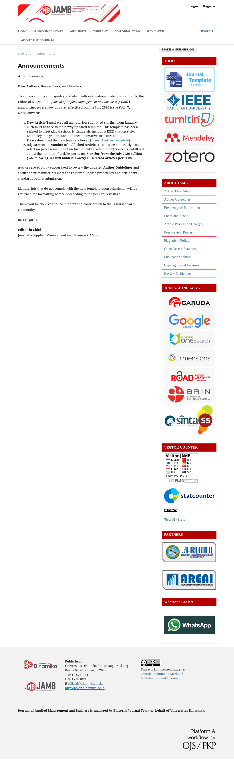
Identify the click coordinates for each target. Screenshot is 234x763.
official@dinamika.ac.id (85, 683)
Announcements (48, 31)
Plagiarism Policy (176, 240)
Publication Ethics (177, 257)
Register (209, 6)
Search (205, 31)
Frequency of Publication (182, 207)
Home (23, 31)
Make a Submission (178, 49)
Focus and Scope (176, 216)
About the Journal (38, 40)
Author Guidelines (177, 199)
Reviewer (155, 31)
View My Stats (175, 519)
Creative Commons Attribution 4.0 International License (163, 676)
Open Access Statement (181, 249)
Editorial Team (127, 31)
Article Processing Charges (183, 224)
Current (100, 31)
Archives (78, 31)
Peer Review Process (179, 232)
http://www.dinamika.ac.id (85, 688)
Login (193, 6)
